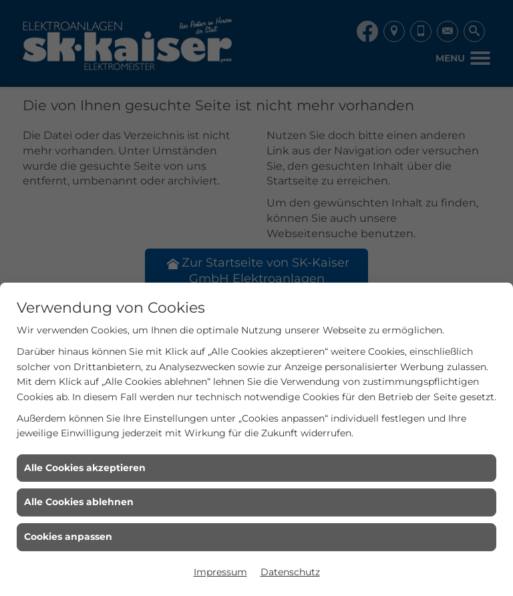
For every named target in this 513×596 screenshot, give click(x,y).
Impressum (220, 572)
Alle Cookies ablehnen (79, 502)
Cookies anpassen (68, 537)
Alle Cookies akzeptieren (85, 468)
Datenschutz (290, 572)
